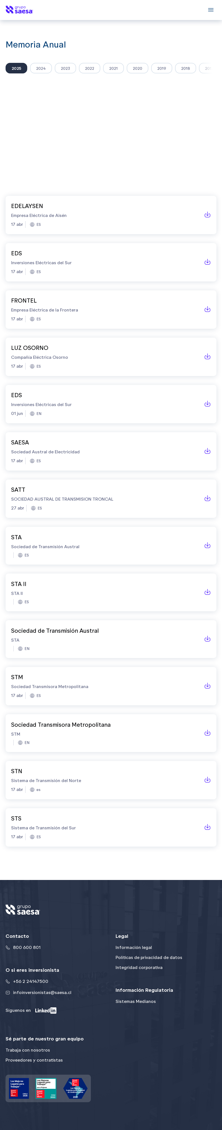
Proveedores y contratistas (34, 1060)
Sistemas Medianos (136, 1001)
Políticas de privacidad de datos (149, 957)
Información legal (134, 947)
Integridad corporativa (139, 967)
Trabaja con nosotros (28, 1050)
